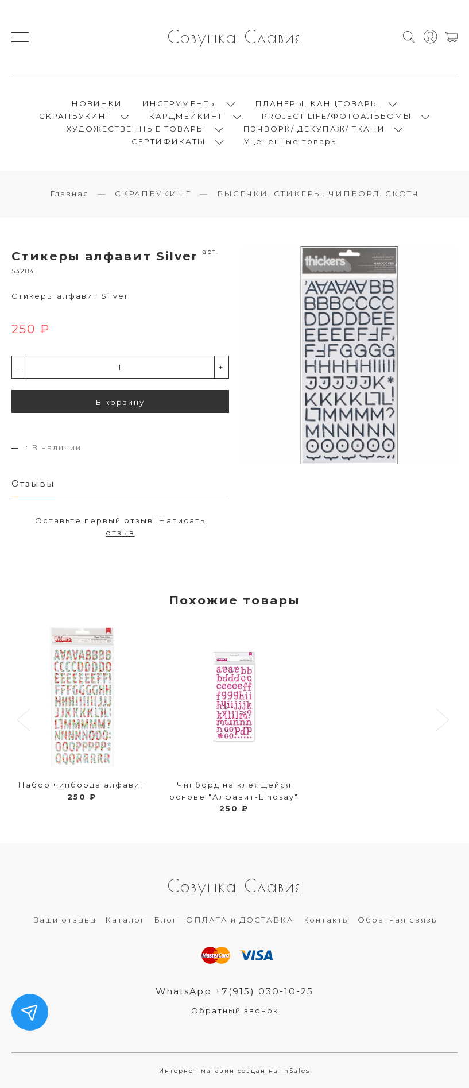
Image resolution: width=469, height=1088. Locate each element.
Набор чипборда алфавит (81, 784)
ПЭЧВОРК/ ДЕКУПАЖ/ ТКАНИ (314, 128)
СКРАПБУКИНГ (75, 116)
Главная (69, 193)
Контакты (326, 919)
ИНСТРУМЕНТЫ (180, 103)
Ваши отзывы (64, 919)
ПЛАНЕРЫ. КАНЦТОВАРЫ (317, 103)
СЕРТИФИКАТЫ (168, 141)
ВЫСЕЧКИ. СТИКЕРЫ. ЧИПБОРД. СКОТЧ (318, 193)
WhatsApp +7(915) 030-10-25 (234, 991)
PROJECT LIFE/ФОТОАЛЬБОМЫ (337, 116)
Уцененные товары (291, 141)
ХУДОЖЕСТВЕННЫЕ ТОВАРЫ (136, 128)
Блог (165, 919)
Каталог (125, 919)
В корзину (120, 402)
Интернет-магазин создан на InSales (234, 1071)
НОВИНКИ (97, 103)
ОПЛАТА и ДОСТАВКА (240, 919)
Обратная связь (397, 919)
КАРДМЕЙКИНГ (186, 116)
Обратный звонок (234, 1010)
